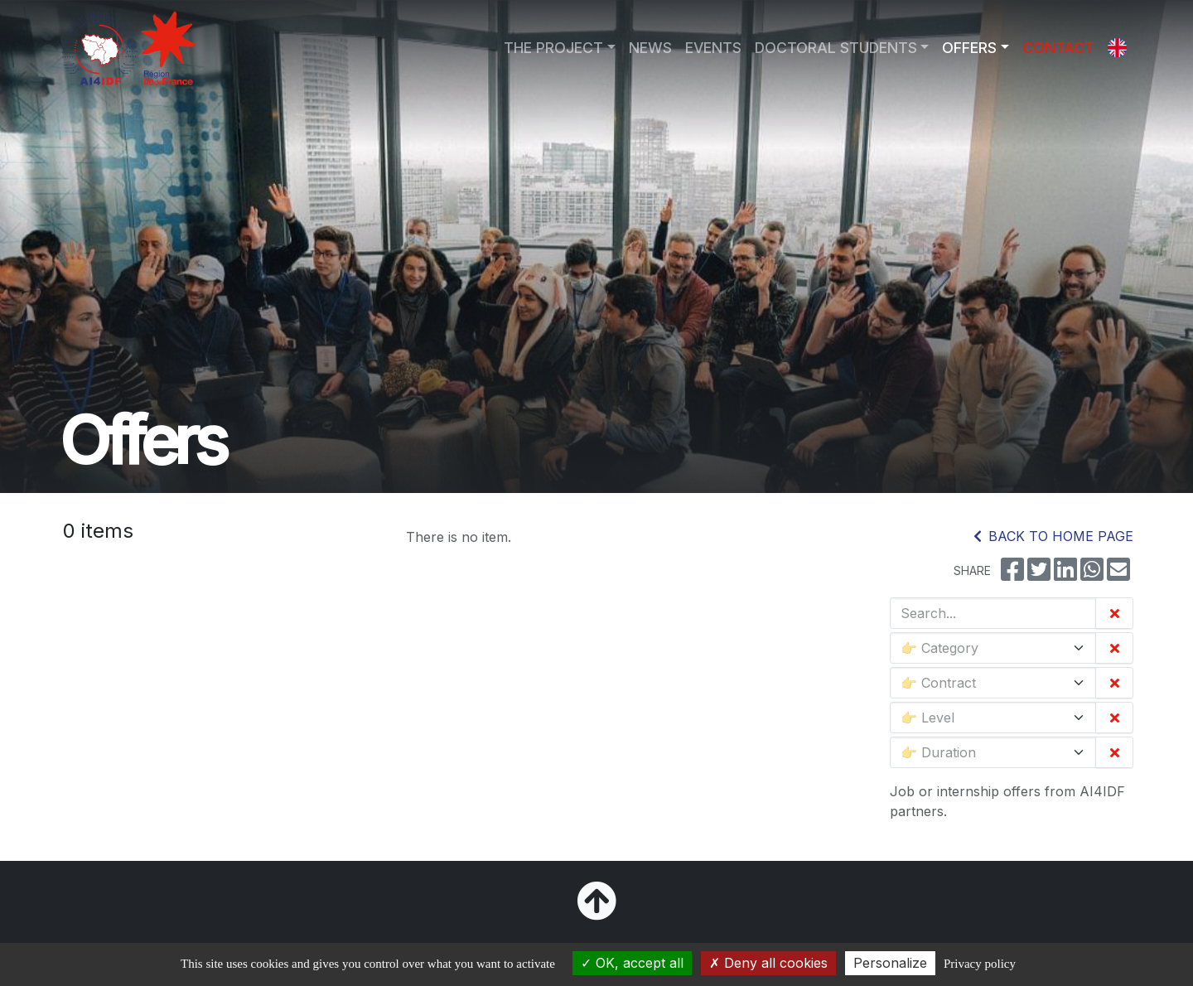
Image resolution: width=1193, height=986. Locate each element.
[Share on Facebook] (1012, 574)
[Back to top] (596, 910)
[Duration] (993, 752)
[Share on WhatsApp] (1092, 574)
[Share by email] (1118, 574)
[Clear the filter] (1114, 648)
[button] (1117, 48)
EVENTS (713, 47)
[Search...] (993, 613)
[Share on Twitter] (1039, 574)
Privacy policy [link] (980, 963)
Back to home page (1053, 536)
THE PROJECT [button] (553, 47)
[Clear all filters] (1114, 613)
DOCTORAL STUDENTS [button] (836, 47)
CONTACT (1058, 47)
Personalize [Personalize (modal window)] (890, 963)
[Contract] (993, 682)
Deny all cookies (768, 963)
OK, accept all (632, 963)
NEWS (650, 47)
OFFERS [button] (969, 47)
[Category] (993, 648)
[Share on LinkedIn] (1065, 574)
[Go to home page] (128, 48)
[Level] (993, 717)
